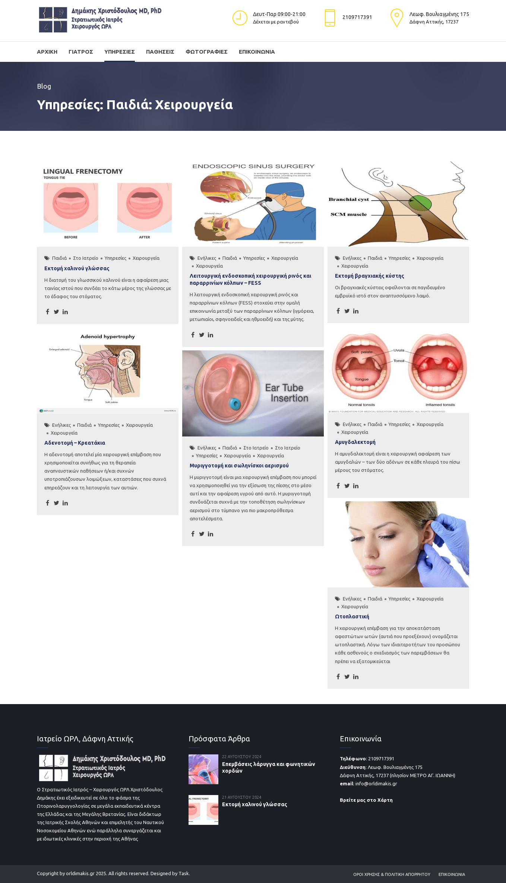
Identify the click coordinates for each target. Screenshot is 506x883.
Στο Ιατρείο (85, 258)
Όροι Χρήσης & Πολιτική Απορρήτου (391, 874)
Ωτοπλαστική (352, 616)
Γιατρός (81, 51)
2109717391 (381, 758)
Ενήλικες (206, 258)
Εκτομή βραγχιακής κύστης (369, 276)
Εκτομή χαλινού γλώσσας (77, 268)
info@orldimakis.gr (376, 783)
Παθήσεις (160, 51)
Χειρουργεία (146, 258)
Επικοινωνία (257, 51)
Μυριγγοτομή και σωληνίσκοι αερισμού (239, 466)
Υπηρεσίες (119, 51)
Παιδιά (59, 258)
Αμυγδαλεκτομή (355, 442)
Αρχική (47, 51)
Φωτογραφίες (207, 51)
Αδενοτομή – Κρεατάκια (74, 443)
